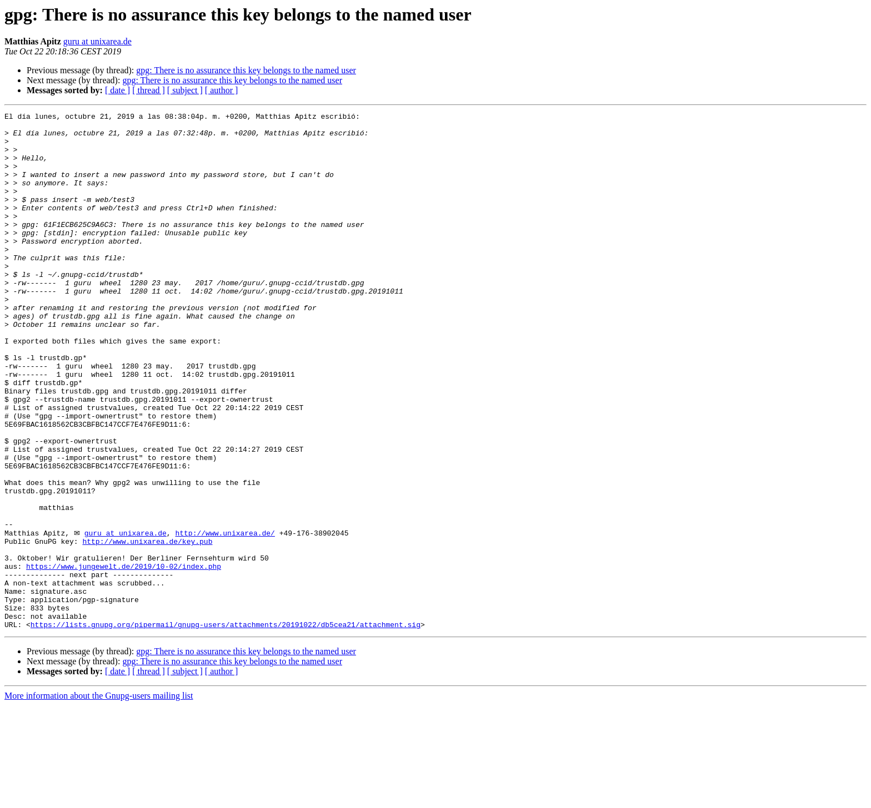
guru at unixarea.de (97, 41)
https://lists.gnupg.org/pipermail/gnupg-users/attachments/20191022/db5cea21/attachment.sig (226, 727)
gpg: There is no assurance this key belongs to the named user (246, 70)
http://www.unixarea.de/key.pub (147, 627)
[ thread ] (148, 90)
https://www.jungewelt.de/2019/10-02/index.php (123, 657)
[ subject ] (185, 90)
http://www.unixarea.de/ (224, 617)
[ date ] (117, 90)
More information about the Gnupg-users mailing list (98, 798)
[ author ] (221, 90)
